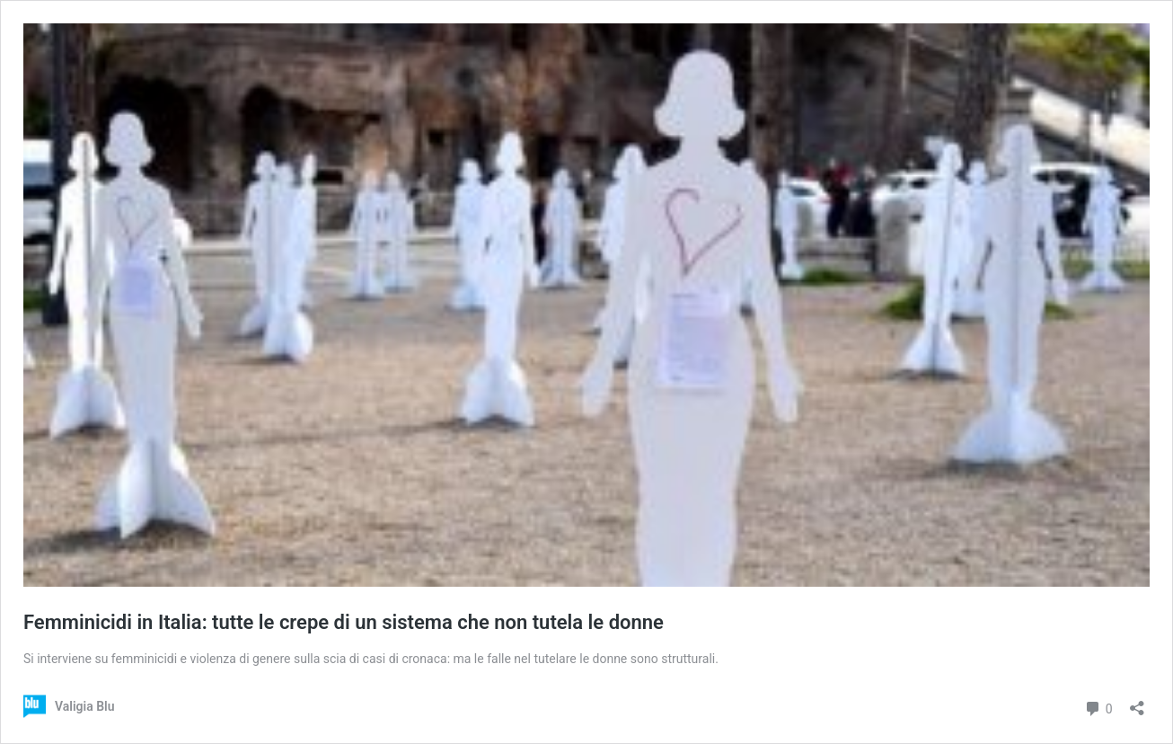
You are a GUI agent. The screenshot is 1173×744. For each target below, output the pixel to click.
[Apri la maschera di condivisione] (1137, 702)
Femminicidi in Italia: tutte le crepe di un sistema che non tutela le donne (343, 622)
